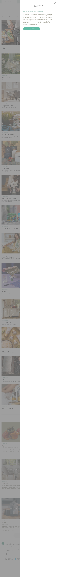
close (55, 3)
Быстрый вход (31, 29)
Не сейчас (45, 29)
